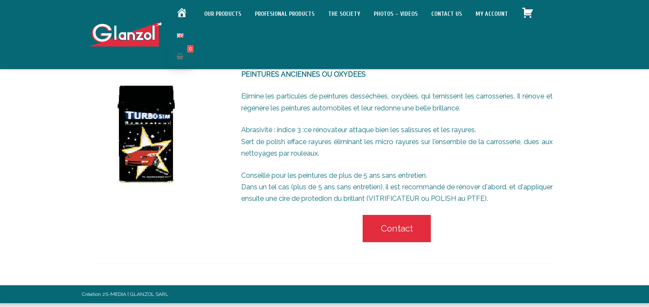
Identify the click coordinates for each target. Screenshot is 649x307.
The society (344, 13)
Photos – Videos (396, 13)
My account (492, 13)
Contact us (446, 13)
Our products (222, 13)
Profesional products (284, 13)
